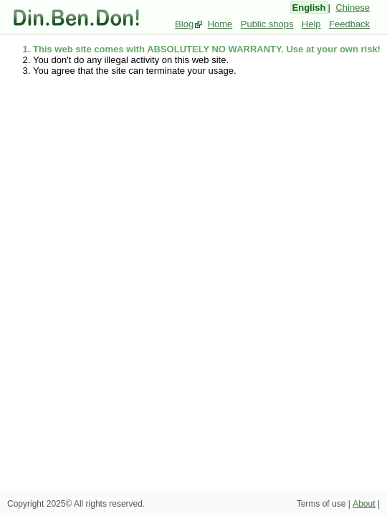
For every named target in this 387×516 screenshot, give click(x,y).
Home (220, 24)
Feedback (349, 24)
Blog (184, 24)
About (364, 504)
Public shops (267, 24)
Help (311, 24)
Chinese (352, 7)
